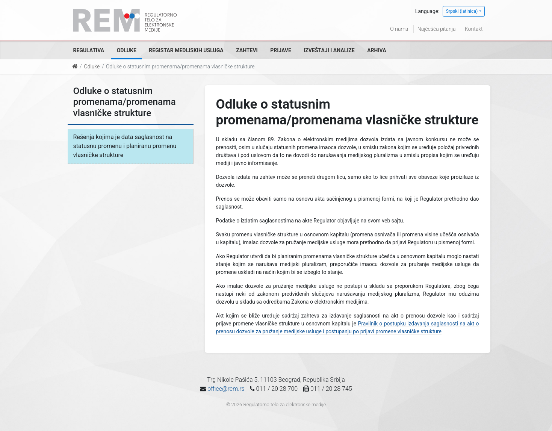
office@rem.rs (225, 388)
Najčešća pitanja (436, 29)
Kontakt (474, 29)
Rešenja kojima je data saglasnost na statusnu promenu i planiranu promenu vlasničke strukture (125, 146)
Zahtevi (246, 50)
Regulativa (88, 50)
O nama (399, 29)
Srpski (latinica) (462, 11)
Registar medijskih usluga (186, 50)
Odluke (126, 50)
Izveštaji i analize (329, 50)
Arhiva (376, 50)
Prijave (280, 50)
